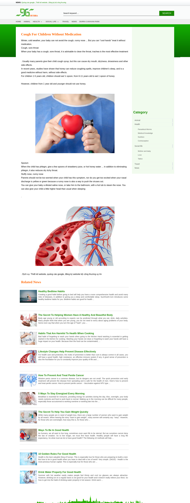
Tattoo (140, 159)
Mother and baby (144, 151)
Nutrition (141, 137)
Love (140, 155)
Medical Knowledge (145, 133)
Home (18, 22)
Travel (65, 22)
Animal (27, 22)
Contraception (143, 141)
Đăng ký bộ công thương (57, 2)
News (74, 22)
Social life (51, 22)
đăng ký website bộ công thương (80, 274)
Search (166, 13)
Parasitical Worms (145, 129)
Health (36, 22)
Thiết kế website (41, 2)
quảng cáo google (55, 274)
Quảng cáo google (28, 2)
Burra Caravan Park (89, 22)
